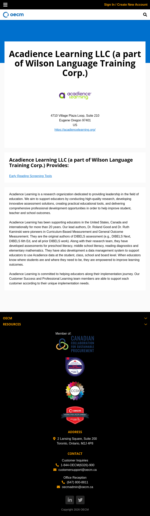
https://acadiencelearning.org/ (75, 129)
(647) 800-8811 (75, 482)
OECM (84, 509)
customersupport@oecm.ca (75, 469)
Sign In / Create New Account (125, 4)
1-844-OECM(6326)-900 (75, 465)
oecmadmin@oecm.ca (75, 487)
